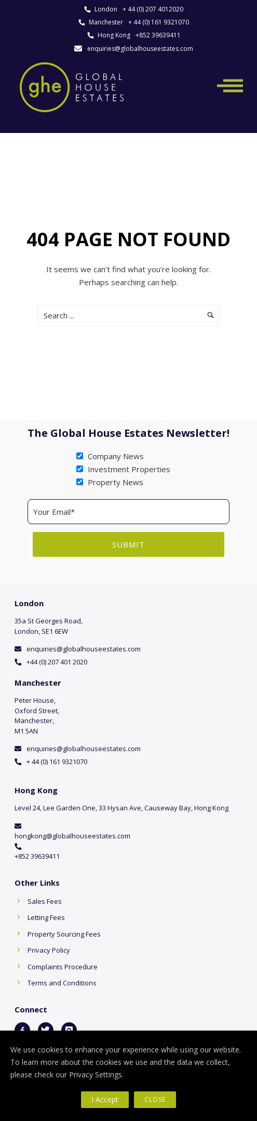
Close (155, 1099)
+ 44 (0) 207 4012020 (153, 9)
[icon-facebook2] (22, 1030)
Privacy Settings (95, 1074)
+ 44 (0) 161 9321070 (158, 22)
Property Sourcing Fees (64, 934)
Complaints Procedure (63, 966)
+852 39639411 (158, 35)
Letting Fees (46, 917)
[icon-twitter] (45, 1030)
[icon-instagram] (69, 1030)
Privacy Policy (49, 950)
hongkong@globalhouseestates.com (72, 835)
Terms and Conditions (62, 982)
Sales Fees (45, 901)
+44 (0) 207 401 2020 (56, 661)
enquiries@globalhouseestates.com (140, 48)
